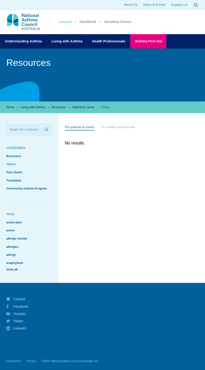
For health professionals (118, 127)
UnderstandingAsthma (23, 41)
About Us (131, 5)
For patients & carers (79, 127)
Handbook (88, 22)
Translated (13, 180)
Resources (58, 107)
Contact (15, 299)
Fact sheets (14, 172)
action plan (14, 222)
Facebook (17, 306)
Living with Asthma (33, 107)
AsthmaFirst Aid (148, 41)
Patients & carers (83, 107)
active (10, 230)
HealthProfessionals (108, 41)
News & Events (154, 5)
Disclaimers (13, 361)
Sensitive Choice (117, 22)
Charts (11, 164)
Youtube (16, 314)
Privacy (31, 361)
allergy (11, 254)
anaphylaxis (14, 263)
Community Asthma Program (26, 188)
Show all (12, 269)
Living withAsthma (66, 41)
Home (10, 107)
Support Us (179, 5)
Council (65, 22)
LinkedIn (16, 328)
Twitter (14, 321)
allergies (12, 246)
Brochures (13, 156)
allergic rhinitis (16, 238)
